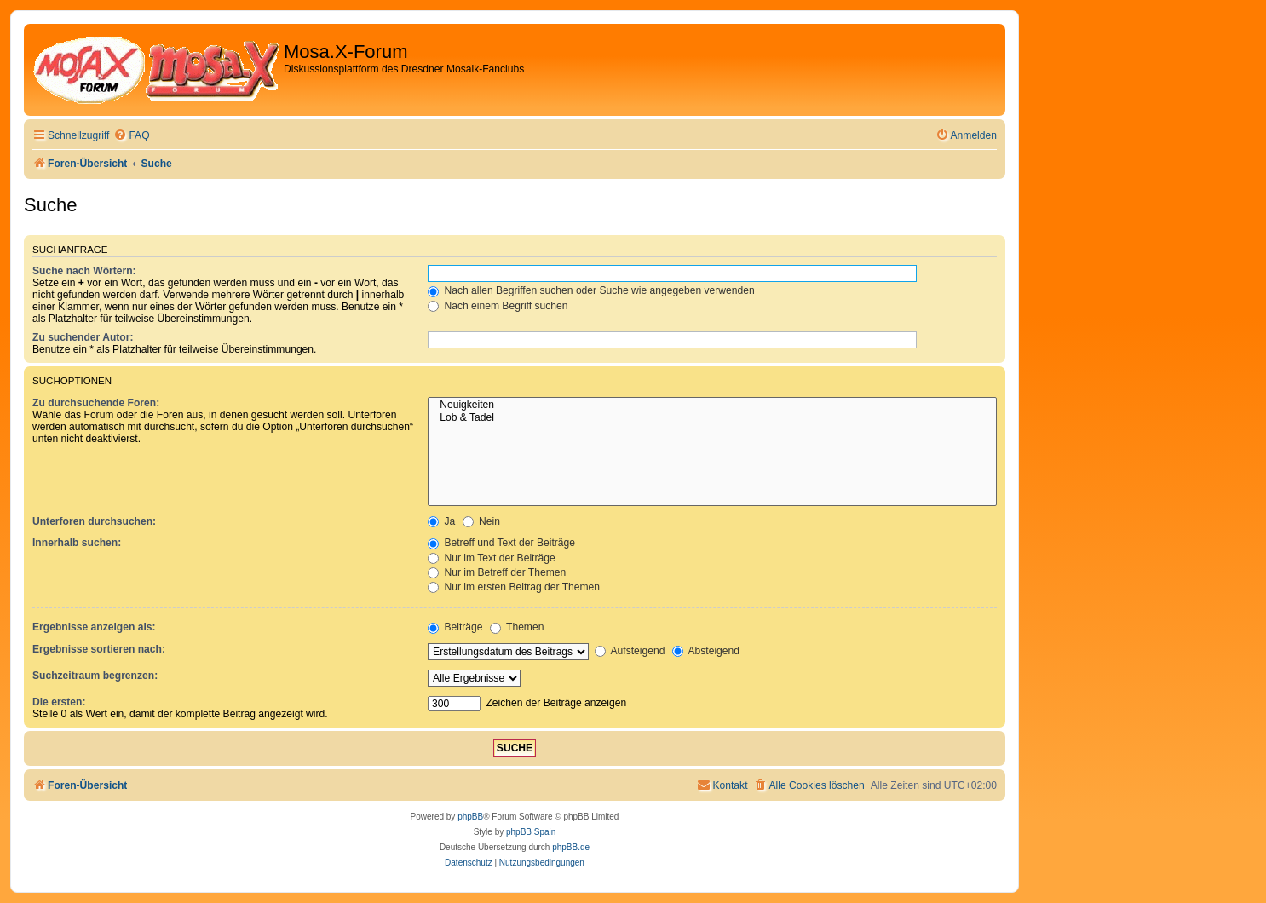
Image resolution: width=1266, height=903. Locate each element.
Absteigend (705, 651)
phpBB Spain (530, 832)
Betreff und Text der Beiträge (501, 543)
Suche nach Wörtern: (84, 271)
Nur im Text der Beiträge (491, 558)
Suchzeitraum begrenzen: (95, 676)
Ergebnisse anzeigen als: (94, 627)
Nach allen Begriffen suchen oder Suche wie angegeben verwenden (591, 290)
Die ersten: (59, 702)
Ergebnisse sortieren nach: (98, 649)
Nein (481, 521)
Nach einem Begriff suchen (497, 306)
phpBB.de (571, 847)
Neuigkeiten (712, 405)
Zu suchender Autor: (82, 337)
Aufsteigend (630, 651)
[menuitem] (131, 135)
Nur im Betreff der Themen (497, 572)
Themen (517, 627)
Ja (441, 521)
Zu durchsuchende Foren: (95, 403)
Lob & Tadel (712, 418)
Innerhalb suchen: (76, 543)
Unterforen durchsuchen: (94, 521)
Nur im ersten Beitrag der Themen (514, 587)
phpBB (470, 816)
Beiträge (455, 627)
